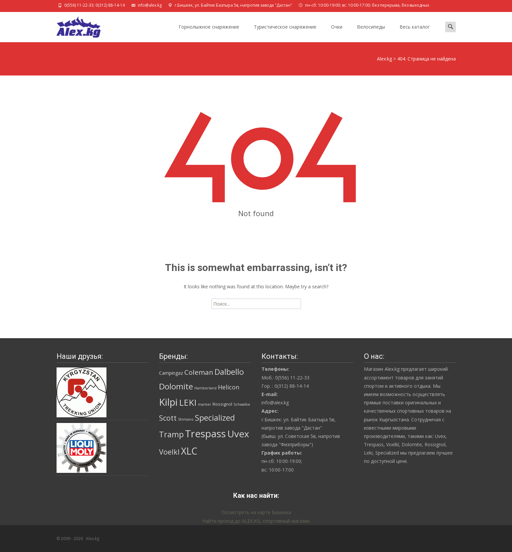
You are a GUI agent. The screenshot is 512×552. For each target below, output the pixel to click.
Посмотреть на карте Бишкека (256, 512)
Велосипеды (371, 33)
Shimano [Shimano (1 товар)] (186, 419)
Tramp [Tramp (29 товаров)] (171, 434)
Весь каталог (415, 33)
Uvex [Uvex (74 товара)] (238, 433)
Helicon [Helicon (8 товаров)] (228, 387)
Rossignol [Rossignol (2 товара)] (222, 404)
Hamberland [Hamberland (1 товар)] (205, 388)
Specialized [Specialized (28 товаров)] (215, 417)
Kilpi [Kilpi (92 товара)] (168, 401)
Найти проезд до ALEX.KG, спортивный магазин (256, 521)
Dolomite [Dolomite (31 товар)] (176, 386)
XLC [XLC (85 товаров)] (189, 450)
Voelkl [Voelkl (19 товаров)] (169, 452)
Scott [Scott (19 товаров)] (168, 418)
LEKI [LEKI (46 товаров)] (188, 402)
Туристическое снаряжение (285, 33)
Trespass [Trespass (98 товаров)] (205, 433)
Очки (336, 33)
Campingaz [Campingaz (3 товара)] (171, 373)
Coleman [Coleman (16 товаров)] (198, 372)
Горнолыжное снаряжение (209, 33)
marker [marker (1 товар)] (204, 404)
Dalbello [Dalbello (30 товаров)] (229, 371)
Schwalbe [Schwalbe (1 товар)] (242, 404)
